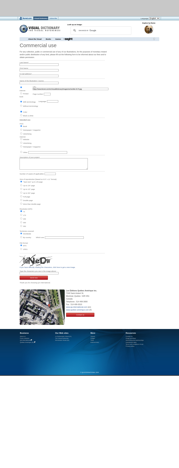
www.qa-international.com (76, 307)
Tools (92, 340)
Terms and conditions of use (134, 344)
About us (23, 336)
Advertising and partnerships (135, 340)
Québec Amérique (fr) (27, 342)
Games (58, 39)
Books (48, 39)
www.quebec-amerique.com (77, 310)
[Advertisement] (79, 8)
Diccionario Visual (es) (62, 340)
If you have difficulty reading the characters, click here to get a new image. (47, 267)
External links (95, 342)
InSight (93, 338)
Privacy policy (130, 346)
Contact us (80, 315)
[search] (100, 30)
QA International (25, 340)
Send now (34, 278)
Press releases (24, 338)
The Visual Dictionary (61, 338)
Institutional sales (131, 342)
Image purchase (131, 338)
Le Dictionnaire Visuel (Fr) (63, 336)
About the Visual (35, 39)
